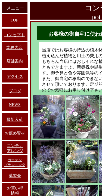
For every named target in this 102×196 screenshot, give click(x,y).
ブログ (15, 91)
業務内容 (14, 47)
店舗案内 (15, 61)
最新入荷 (15, 119)
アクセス (15, 76)
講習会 (15, 175)
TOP (14, 20)
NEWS (15, 104)
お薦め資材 (15, 133)
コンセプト (14, 35)
